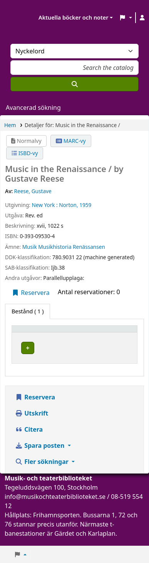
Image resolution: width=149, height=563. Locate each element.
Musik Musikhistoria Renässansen (63, 246)
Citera (29, 437)
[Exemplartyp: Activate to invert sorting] (50, 332)
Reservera (31, 292)
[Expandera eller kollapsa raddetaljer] (113, 355)
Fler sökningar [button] (42, 469)
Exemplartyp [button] (32, 332)
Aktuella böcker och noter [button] (73, 17)
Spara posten (40, 453)
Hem (10, 125)
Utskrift (31, 421)
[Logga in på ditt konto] (142, 17)
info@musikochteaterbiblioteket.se (55, 504)
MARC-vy (71, 140)
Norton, (68, 205)
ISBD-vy (25, 153)
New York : (44, 205)
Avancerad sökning (33, 107)
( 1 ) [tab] (28, 311)
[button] (125, 17)
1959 (85, 205)
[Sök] (74, 84)
